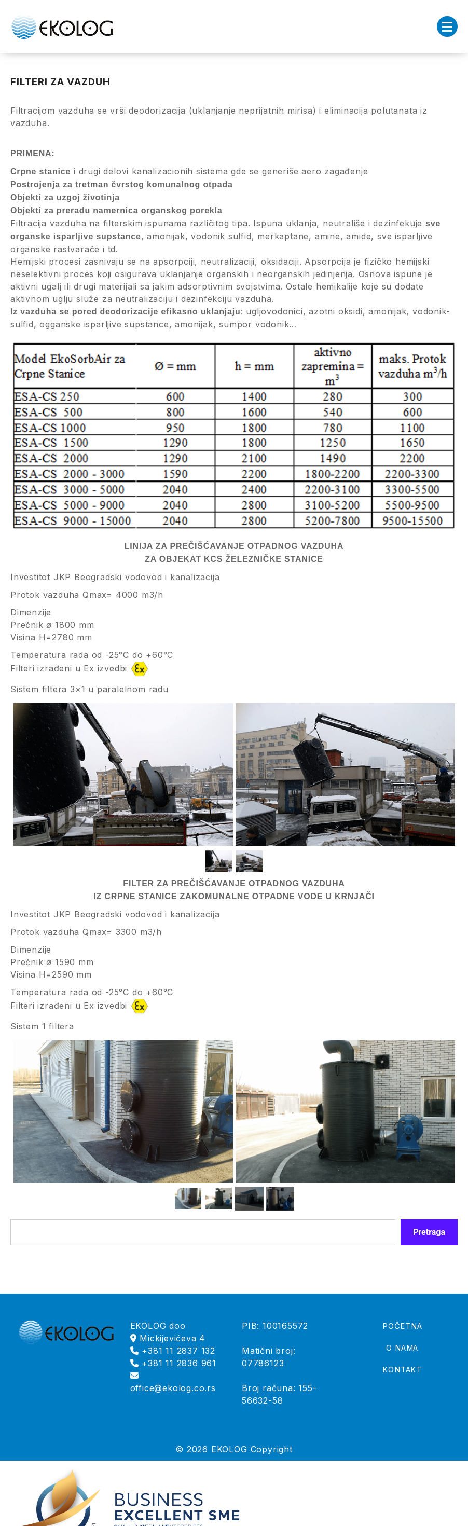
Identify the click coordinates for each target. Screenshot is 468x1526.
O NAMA (402, 1348)
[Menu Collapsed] (447, 26)
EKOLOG (229, 1449)
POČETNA (402, 1326)
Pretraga (429, 1232)
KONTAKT (402, 1369)
